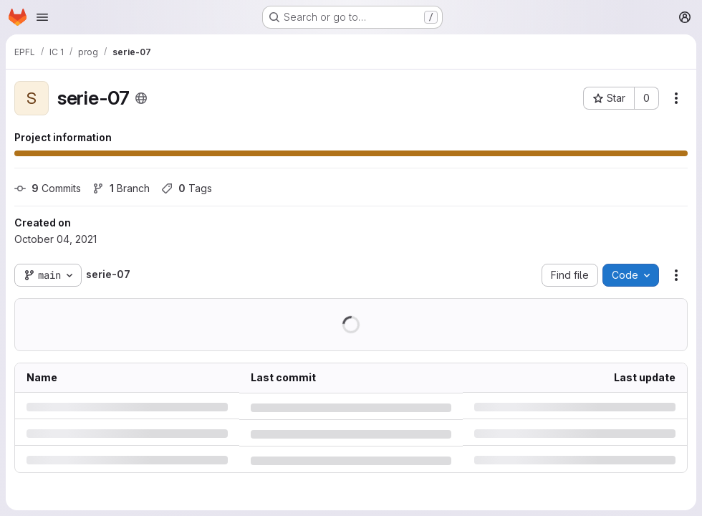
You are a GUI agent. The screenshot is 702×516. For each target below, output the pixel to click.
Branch (121, 188)
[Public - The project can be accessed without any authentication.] (141, 98)
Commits (47, 188)
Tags (186, 188)
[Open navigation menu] (42, 17)
